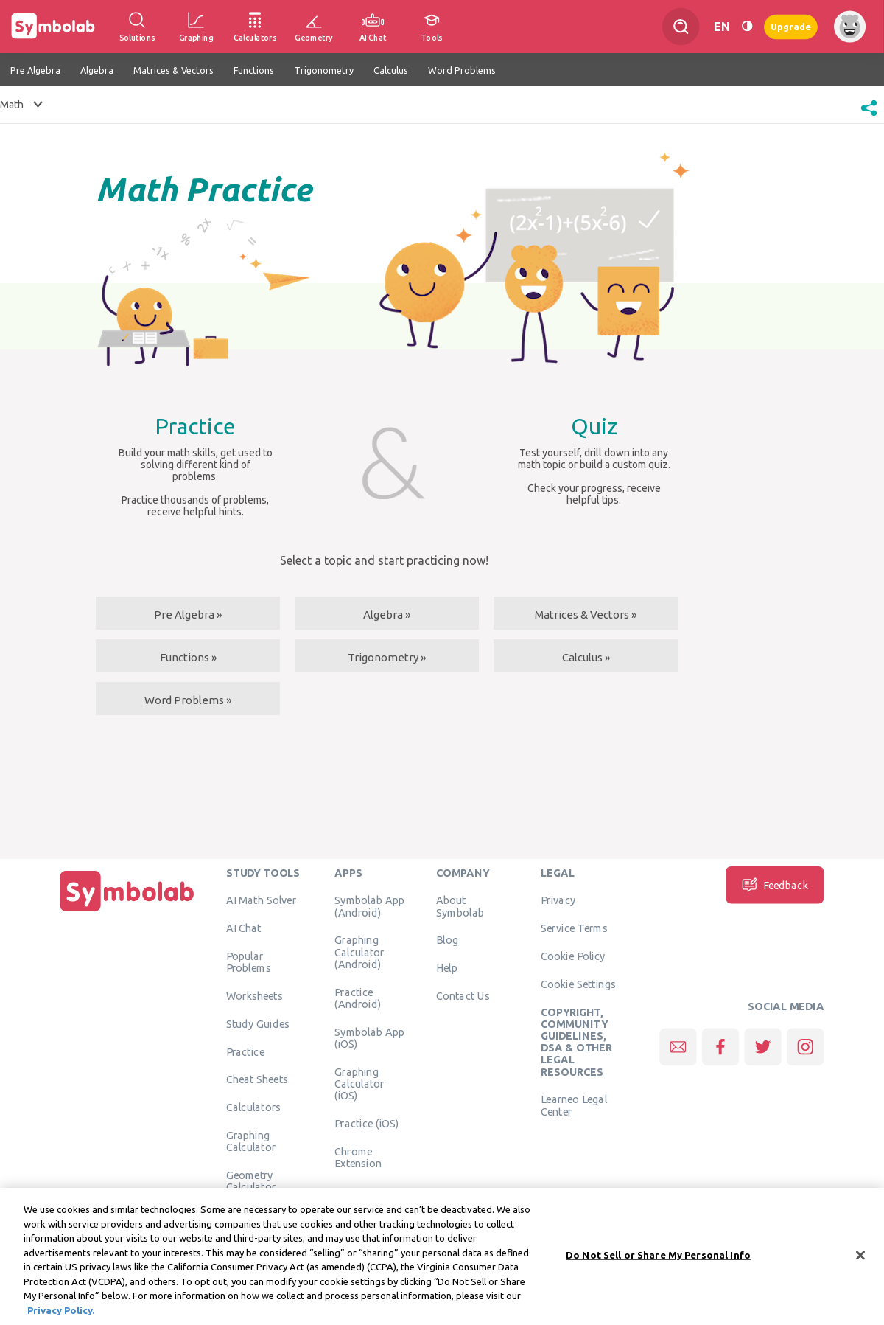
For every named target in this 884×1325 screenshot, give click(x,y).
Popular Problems (248, 961)
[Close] (860, 1261)
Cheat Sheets (257, 1079)
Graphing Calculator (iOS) (359, 1083)
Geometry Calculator (251, 1180)
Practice (245, 1051)
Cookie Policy (573, 955)
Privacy (558, 899)
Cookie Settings (578, 984)
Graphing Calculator (251, 1140)
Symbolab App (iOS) (369, 1037)
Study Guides (258, 1023)
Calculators (253, 1107)
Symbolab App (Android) (369, 905)
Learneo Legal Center (574, 1104)
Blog (447, 939)
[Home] (127, 911)
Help (446, 967)
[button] (869, 117)
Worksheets (254, 995)
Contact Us (463, 995)
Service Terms (574, 927)
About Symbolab (460, 905)
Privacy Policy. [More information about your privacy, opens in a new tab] (60, 1316)
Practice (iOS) (366, 1123)
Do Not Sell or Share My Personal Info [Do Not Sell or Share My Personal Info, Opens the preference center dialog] (658, 1261)
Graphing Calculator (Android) (359, 951)
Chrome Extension (358, 1157)
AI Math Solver (261, 899)
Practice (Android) (357, 997)
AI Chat (244, 927)
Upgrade (791, 26)
